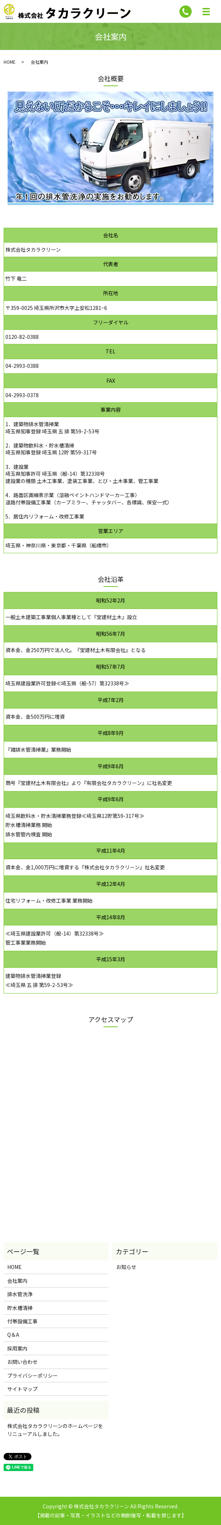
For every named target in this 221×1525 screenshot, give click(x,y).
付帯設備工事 (22, 1321)
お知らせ (126, 1266)
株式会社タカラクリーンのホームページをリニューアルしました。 (55, 1429)
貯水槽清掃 (20, 1307)
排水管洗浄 (20, 1294)
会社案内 (17, 1280)
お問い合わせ (22, 1361)
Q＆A (13, 1334)
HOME (10, 62)
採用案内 (17, 1348)
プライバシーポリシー (32, 1375)
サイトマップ (22, 1388)
